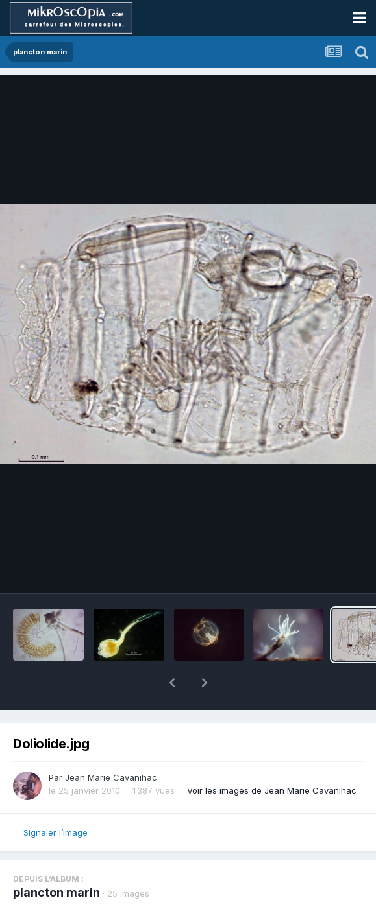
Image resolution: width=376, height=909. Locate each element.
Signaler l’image (55, 832)
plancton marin (56, 892)
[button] (172, 682)
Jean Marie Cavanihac (111, 777)
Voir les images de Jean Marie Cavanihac (272, 790)
